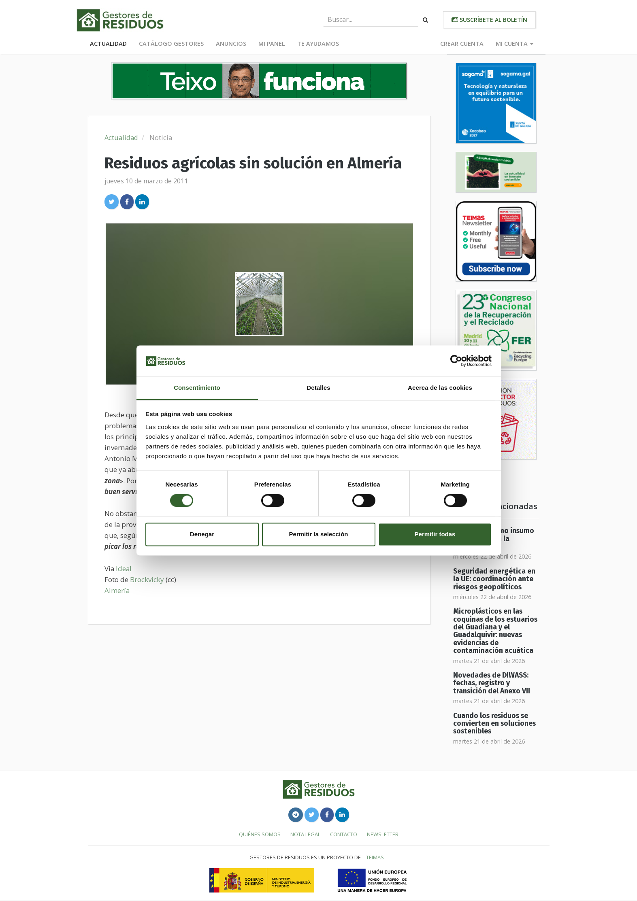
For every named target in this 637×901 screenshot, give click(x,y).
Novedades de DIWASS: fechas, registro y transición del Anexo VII (491, 683)
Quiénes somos (260, 834)
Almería (117, 590)
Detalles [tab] (318, 387)
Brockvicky (148, 579)
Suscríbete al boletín (489, 19)
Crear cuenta (462, 43)
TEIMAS (375, 857)
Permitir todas (435, 534)
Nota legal (305, 834)
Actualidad (108, 43)
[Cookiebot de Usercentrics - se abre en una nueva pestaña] (456, 361)
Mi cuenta (514, 43)
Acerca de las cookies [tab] (440, 387)
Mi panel (271, 43)
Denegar (202, 534)
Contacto (343, 834)
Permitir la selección (318, 534)
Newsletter (382, 834)
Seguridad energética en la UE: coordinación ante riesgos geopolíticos (494, 579)
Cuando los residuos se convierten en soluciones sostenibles (494, 724)
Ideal (124, 568)
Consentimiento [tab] (197, 387)
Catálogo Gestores (171, 43)
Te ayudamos (318, 43)
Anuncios (231, 43)
